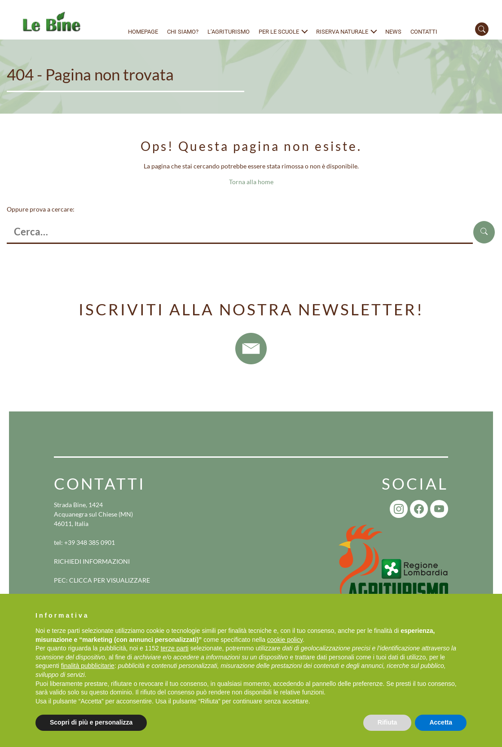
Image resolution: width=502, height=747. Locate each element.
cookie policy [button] (285, 639)
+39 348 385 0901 (89, 542)
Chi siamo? (182, 31)
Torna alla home (251, 182)
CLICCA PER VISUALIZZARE (109, 580)
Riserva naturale (342, 31)
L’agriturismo (228, 31)
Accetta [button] (440, 722)
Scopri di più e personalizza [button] (91, 722)
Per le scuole (279, 31)
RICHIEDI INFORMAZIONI (92, 561)
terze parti (175, 648)
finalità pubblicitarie (87, 665)
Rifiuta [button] (387, 722)
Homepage (143, 31)
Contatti (423, 31)
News (393, 31)
